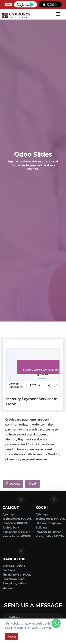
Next (32, 484)
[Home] (16, 18)
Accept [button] (11, 636)
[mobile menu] (58, 14)
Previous (13, 484)
